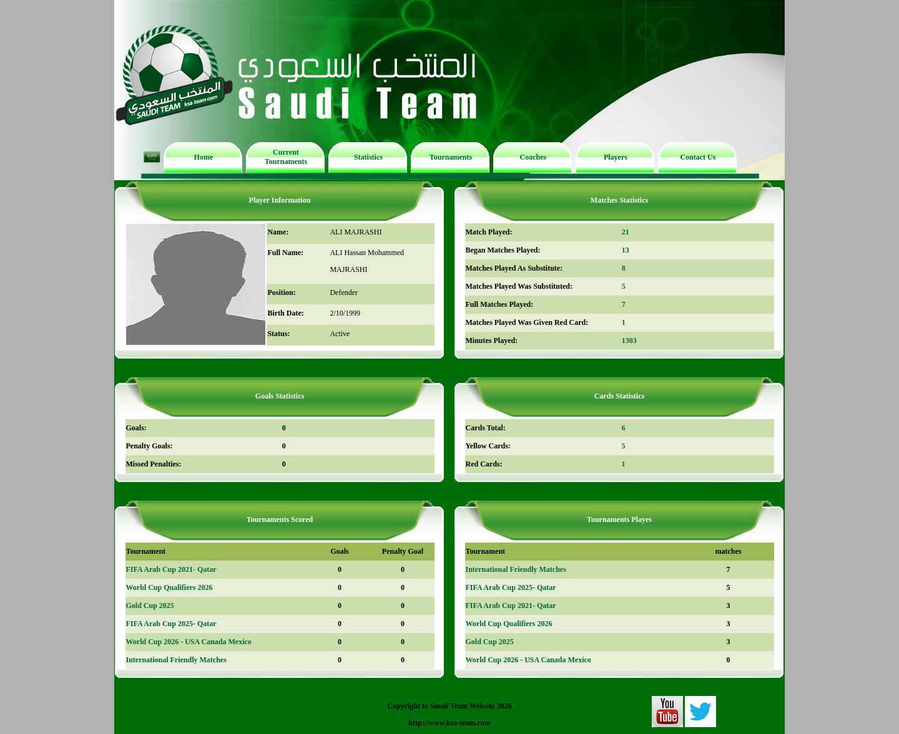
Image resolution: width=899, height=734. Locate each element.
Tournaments (451, 157)
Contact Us (697, 157)
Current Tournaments (286, 157)
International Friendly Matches (176, 659)
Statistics (368, 157)
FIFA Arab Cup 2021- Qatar (171, 569)
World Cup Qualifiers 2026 (169, 587)
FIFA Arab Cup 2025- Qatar (171, 623)
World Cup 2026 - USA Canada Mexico (189, 641)
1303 (629, 340)
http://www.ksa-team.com (449, 722)
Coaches (533, 157)
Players (615, 157)
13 (625, 250)
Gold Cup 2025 (150, 605)
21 (625, 232)
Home (204, 157)
